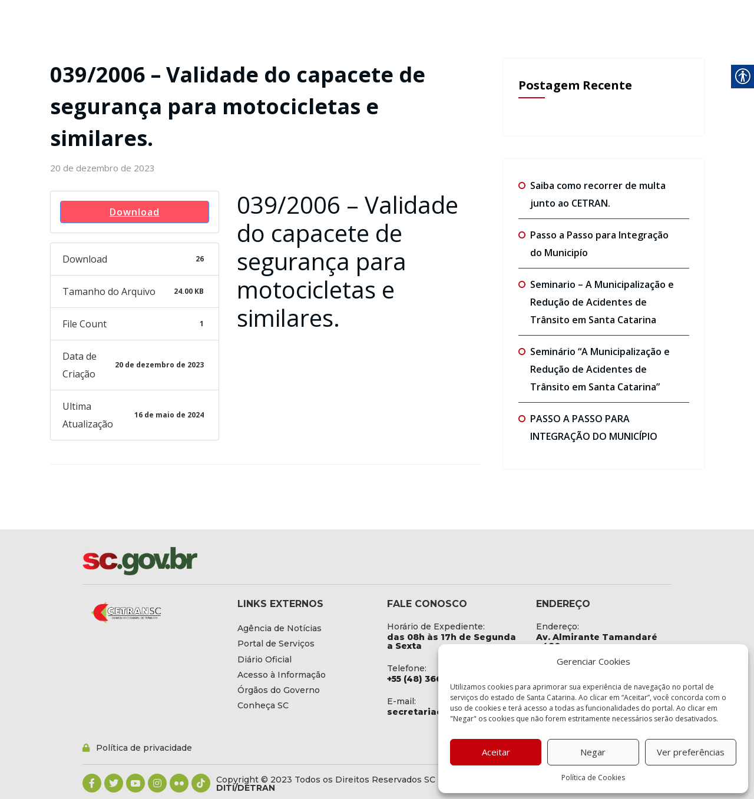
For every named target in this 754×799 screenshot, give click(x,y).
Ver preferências (691, 752)
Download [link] (135, 211)
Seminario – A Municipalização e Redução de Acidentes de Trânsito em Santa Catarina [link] (602, 302)
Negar (593, 752)
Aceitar (496, 752)
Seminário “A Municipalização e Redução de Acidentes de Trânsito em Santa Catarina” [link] (600, 369)
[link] (102, 168)
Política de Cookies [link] (593, 778)
